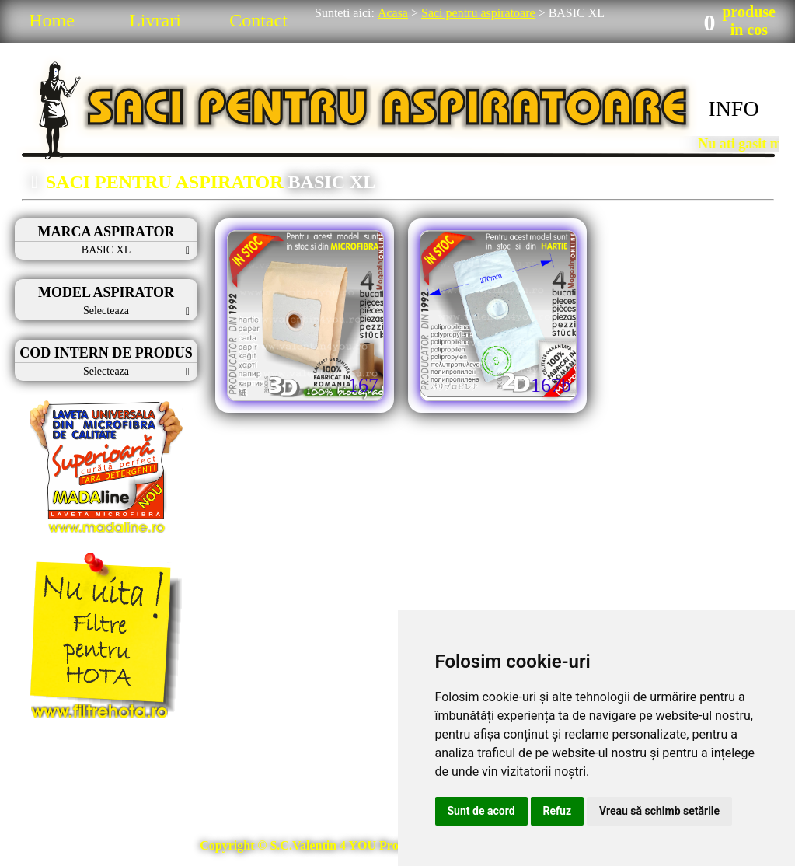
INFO (733, 108)
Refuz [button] (557, 811)
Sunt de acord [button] (481, 811)
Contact (258, 20)
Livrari (155, 20)
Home (52, 20)
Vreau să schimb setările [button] (659, 811)
